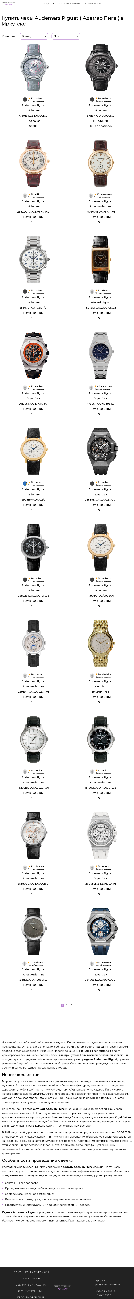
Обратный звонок (69, 3)
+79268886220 (93, 3)
